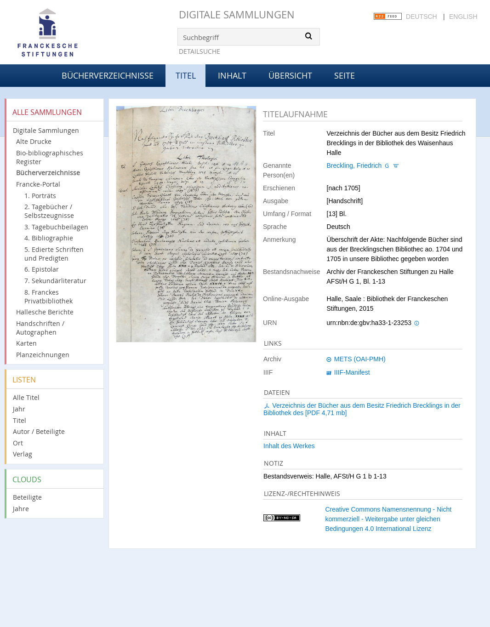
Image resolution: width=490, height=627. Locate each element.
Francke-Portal (38, 184)
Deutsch (421, 16)
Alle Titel (26, 397)
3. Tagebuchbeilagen (56, 226)
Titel (19, 420)
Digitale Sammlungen (237, 14)
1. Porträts (40, 195)
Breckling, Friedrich (354, 165)
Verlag (22, 454)
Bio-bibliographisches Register (49, 157)
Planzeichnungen (42, 354)
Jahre (21, 508)
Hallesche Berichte (45, 312)
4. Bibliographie (48, 238)
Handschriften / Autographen (40, 327)
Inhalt (232, 75)
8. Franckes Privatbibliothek (48, 296)
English (463, 16)
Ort (18, 443)
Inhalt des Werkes (289, 446)
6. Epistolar (41, 269)
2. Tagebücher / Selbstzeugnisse (49, 211)
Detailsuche (199, 51)
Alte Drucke (33, 141)
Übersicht (290, 75)
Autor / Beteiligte (39, 431)
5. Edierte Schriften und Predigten (54, 253)
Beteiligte (27, 497)
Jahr (19, 409)
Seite (344, 75)
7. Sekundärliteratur (55, 280)
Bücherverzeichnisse (108, 75)
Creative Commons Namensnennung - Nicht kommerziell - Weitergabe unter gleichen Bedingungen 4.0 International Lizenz (388, 519)
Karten (26, 343)
